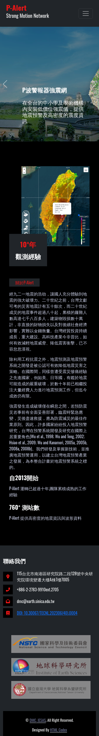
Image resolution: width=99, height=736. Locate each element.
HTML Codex (58, 729)
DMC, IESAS (38, 720)
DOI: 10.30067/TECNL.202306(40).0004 (47, 613)
